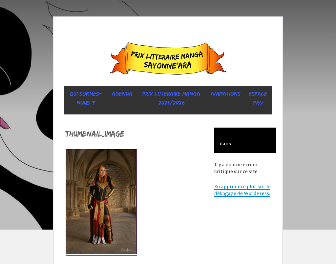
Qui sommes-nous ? (86, 98)
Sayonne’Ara (168, 60)
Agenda (122, 94)
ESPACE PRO (258, 98)
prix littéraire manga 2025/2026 (171, 98)
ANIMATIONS (226, 94)
